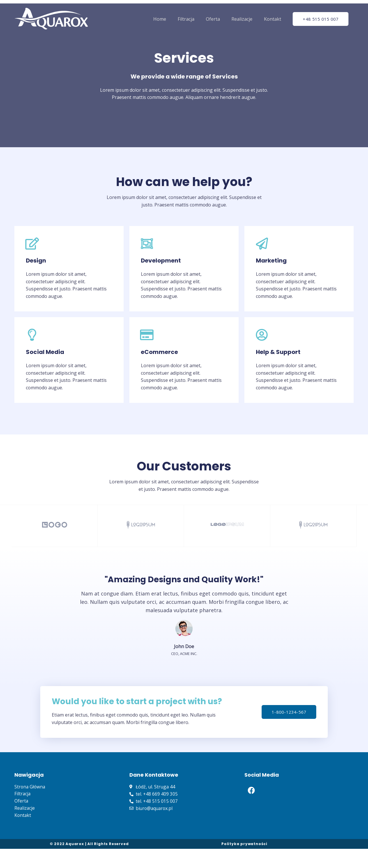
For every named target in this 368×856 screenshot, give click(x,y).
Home (159, 19)
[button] (322, 19)
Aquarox (75, 851)
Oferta (213, 19)
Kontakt (272, 19)
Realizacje (241, 19)
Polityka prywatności (244, 851)
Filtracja (186, 19)
